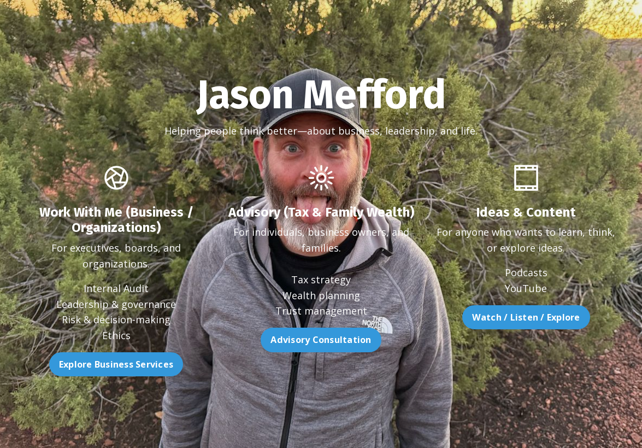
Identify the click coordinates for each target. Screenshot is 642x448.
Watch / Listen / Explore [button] (549, 317)
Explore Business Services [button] (93, 364)
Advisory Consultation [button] (320, 363)
